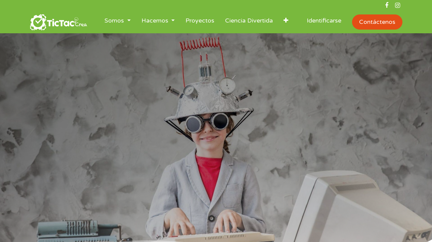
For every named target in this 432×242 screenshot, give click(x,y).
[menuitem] (199, 22)
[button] (286, 22)
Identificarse (324, 20)
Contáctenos (377, 22)
